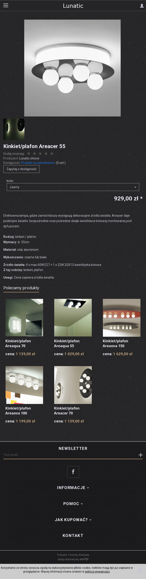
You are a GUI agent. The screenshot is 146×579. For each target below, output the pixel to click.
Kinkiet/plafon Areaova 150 (115, 343)
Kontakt (73, 535)
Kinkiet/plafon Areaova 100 (18, 411)
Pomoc (73, 503)
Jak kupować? (73, 519)
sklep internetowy (73, 559)
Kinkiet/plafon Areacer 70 (67, 411)
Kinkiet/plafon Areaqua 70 (18, 343)
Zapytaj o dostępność (21, 169)
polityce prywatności (97, 571)
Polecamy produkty (21, 287)
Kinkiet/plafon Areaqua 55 (67, 343)
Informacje (73, 487)
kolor (10, 181)
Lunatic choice (29, 158)
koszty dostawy (79, 555)
